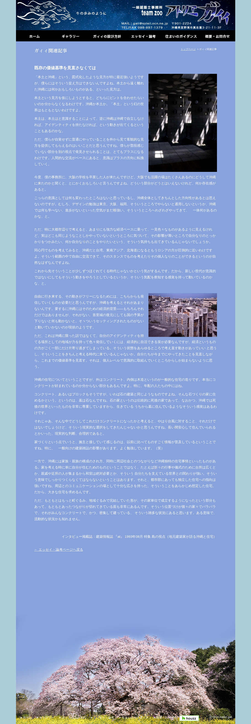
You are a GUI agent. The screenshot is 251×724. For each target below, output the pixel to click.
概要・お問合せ (166, 717)
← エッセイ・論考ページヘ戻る (58, 549)
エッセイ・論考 (103, 717)
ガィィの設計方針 (74, 717)
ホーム (27, 717)
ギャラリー (46, 717)
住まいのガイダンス (135, 717)
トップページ (188, 49)
